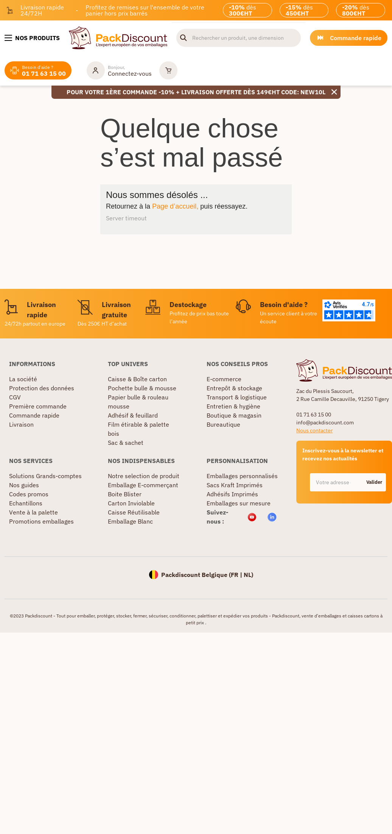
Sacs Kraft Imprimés (235, 485)
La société (23, 379)
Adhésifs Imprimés (232, 494)
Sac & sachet (125, 442)
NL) (248, 574)
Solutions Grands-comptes (45, 476)
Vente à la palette (33, 512)
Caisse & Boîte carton (137, 379)
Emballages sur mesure (239, 503)
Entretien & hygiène (233, 406)
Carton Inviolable (131, 503)
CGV (15, 397)
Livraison (21, 424)
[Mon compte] (119, 70)
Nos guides (24, 485)
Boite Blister (125, 494)
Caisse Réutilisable (134, 512)
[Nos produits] (32, 37)
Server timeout (126, 218)
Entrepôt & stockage (234, 388)
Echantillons (25, 503)
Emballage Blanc (130, 521)
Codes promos (28, 494)
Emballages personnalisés (242, 476)
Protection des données (41, 388)
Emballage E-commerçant (143, 485)
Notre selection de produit (143, 476)
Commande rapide (34, 415)
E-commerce (224, 379)
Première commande (38, 406)
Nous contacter (314, 430)
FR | (237, 574)
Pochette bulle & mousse (142, 388)
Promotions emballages (41, 521)
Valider (374, 482)
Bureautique (223, 424)
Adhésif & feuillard (133, 415)
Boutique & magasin (234, 415)
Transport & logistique (237, 397)
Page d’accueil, (175, 206)
